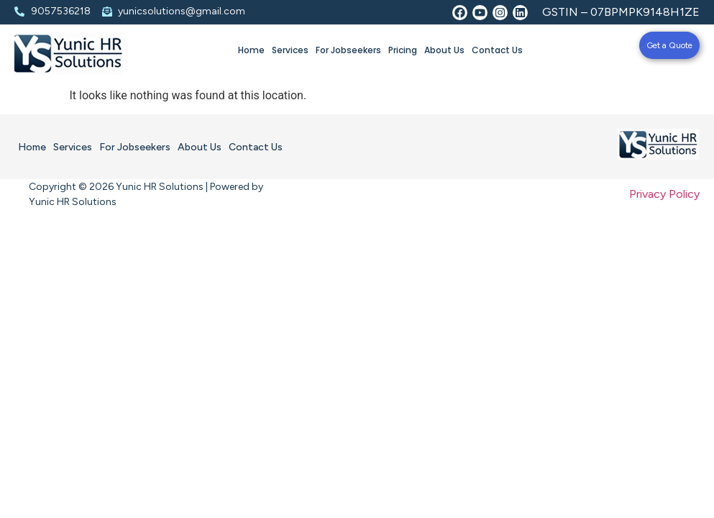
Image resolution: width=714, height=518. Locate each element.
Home (251, 50)
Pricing (402, 50)
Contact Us (497, 50)
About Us (444, 50)
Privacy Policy (664, 194)
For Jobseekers (348, 50)
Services (290, 50)
